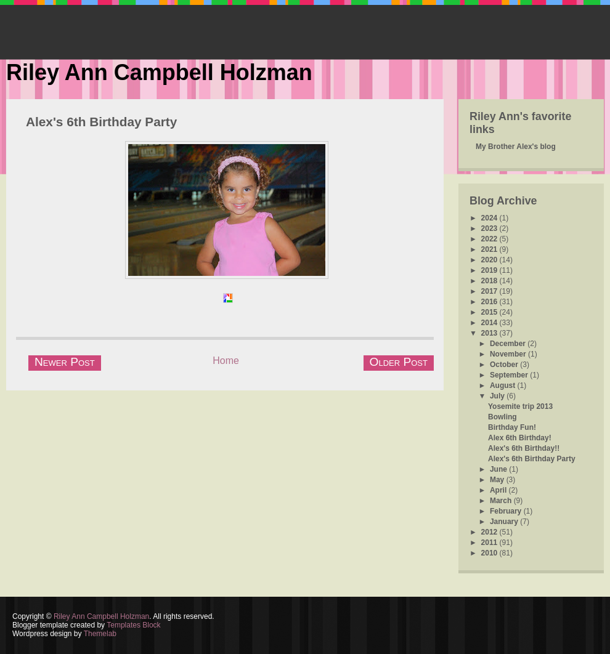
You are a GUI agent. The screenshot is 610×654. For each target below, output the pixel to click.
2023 (490, 228)
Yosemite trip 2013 (520, 406)
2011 (490, 542)
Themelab (100, 633)
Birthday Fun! (512, 427)
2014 (490, 322)
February (507, 511)
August (504, 385)
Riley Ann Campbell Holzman (159, 72)
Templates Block (133, 625)
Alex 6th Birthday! (519, 438)
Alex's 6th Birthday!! (523, 448)
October (505, 364)
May (498, 479)
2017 (490, 291)
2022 (490, 239)
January (505, 521)
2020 (490, 260)
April (499, 490)
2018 (490, 281)
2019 (490, 270)
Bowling (502, 417)
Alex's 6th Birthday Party (101, 122)
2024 (490, 218)
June (499, 469)
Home (226, 360)
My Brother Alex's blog (516, 146)
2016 (490, 301)
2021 (490, 249)
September (510, 375)
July (498, 396)
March (502, 500)
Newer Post (65, 361)
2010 (490, 553)
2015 (490, 312)
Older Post (399, 361)
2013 (490, 333)
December (508, 343)
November (509, 354)
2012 (490, 532)
